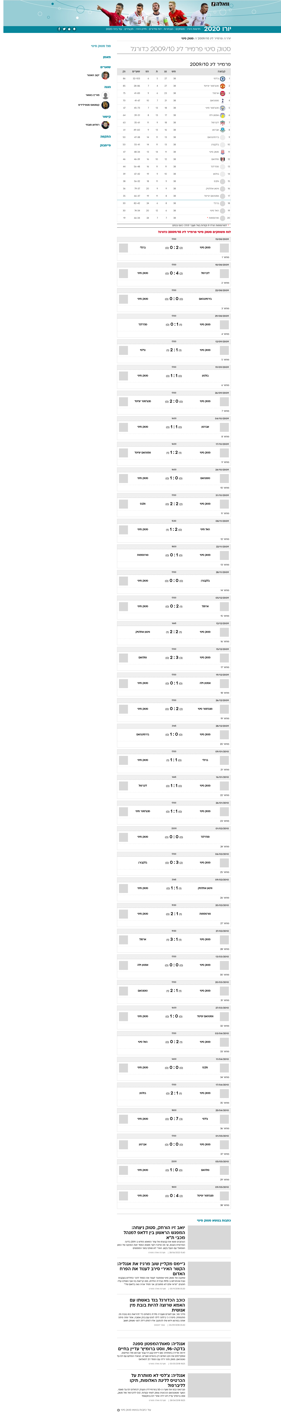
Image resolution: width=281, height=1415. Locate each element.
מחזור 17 (221, 667)
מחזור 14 (221, 590)
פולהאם (139, 658)
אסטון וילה (201, 683)
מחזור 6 (222, 385)
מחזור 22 (221, 795)
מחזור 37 (221, 1154)
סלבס (162, 3)
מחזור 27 (221, 924)
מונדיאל (186, 3)
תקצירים (125, 29)
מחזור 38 (221, 1205)
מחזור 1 (222, 257)
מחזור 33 (221, 1052)
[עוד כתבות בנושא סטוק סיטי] (170, 1410)
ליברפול (202, 273)
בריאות (131, 3)
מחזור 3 (222, 309)
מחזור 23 (221, 821)
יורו (225, 38)
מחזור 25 (221, 872)
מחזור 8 (222, 437)
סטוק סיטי (184, 38)
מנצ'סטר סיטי (201, 709)
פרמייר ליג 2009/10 (206, 38)
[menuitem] (208, 4)
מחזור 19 (221, 719)
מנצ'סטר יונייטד (139, 401)
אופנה (92, 3)
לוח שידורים (152, 29)
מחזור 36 (221, 1129)
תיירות (119, 3)
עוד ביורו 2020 (111, 29)
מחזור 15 (221, 616)
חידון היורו (137, 29)
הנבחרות (165, 29)
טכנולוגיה (106, 3)
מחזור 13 (221, 565)
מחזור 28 (221, 949)
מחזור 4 (222, 334)
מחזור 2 (222, 283)
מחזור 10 (221, 488)
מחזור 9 (222, 462)
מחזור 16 (221, 642)
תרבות (173, 3)
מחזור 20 (221, 744)
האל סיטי (201, 529)
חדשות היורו (190, 29)
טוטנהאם (202, 478)
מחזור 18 (221, 693)
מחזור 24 (221, 847)
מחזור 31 (221, 1000)
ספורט (198, 3)
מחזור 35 (221, 1103)
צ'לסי (139, 350)
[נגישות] (5, 3)
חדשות (211, 3)
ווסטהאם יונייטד (139, 453)
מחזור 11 (222, 514)
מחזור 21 (221, 770)
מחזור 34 (221, 1077)
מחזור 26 (221, 898)
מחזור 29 (221, 1180)
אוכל (142, 3)
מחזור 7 (222, 411)
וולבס (139, 504)
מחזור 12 (221, 539)
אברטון (202, 427)
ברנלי (139, 248)
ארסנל (201, 606)
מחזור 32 (221, 1026)
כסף (152, 3)
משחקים (176, 29)
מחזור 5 (222, 360)
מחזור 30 (221, 975)
